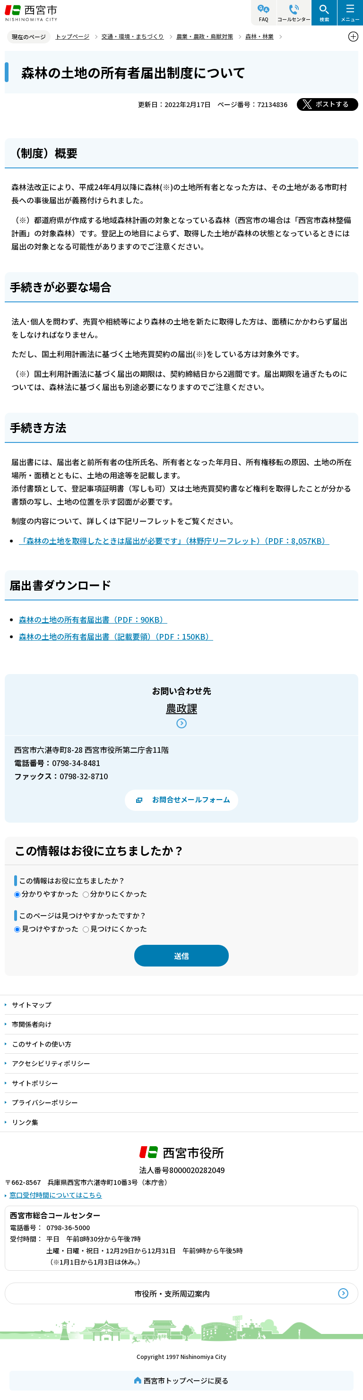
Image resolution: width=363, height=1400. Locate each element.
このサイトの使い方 (41, 1044)
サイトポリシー (35, 1083)
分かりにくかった (118, 894)
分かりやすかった (50, 894)
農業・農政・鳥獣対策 (204, 36)
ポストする (332, 103)
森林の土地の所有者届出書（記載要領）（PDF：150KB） (116, 636)
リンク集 (25, 1122)
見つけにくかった (118, 928)
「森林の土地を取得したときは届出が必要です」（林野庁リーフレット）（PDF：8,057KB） (174, 540)
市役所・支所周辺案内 (172, 1293)
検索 (324, 19)
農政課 (181, 707)
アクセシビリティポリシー (51, 1063)
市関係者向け (32, 1024)
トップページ (72, 36)
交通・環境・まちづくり (133, 36)
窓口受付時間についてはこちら (55, 1195)
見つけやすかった (50, 928)
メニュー (350, 19)
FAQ (263, 19)
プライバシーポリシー (45, 1102)
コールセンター (294, 19)
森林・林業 (259, 36)
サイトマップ (32, 1004)
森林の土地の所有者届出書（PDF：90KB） (93, 619)
